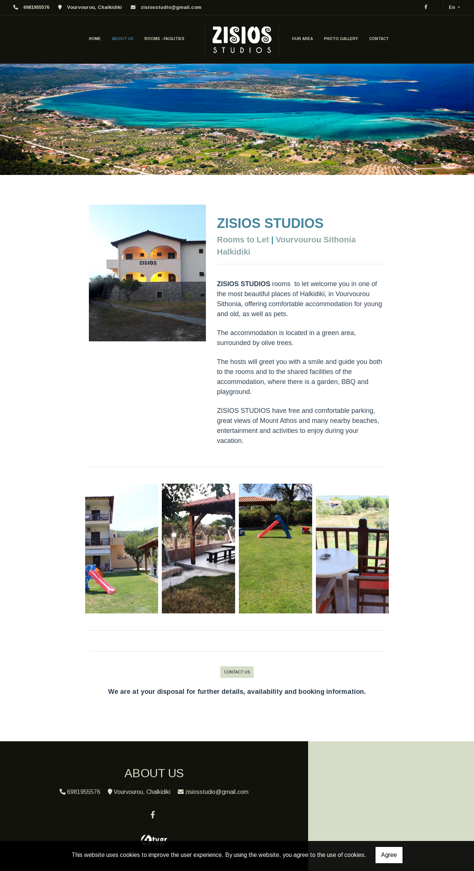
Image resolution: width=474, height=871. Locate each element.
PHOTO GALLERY (341, 39)
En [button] (453, 7)
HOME (95, 39)
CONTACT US (237, 672)
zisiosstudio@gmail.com (171, 7)
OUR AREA (302, 39)
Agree (389, 855)
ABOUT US (122, 39)
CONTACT (379, 39)
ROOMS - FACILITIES (164, 39)
